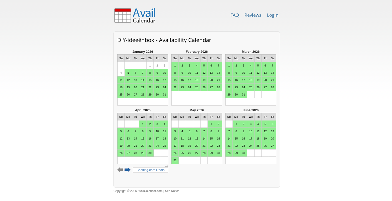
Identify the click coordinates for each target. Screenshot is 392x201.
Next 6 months (127, 169)
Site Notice (172, 191)
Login (272, 15)
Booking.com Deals (150, 170)
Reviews (253, 15)
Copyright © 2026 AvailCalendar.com (138, 191)
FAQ (234, 15)
